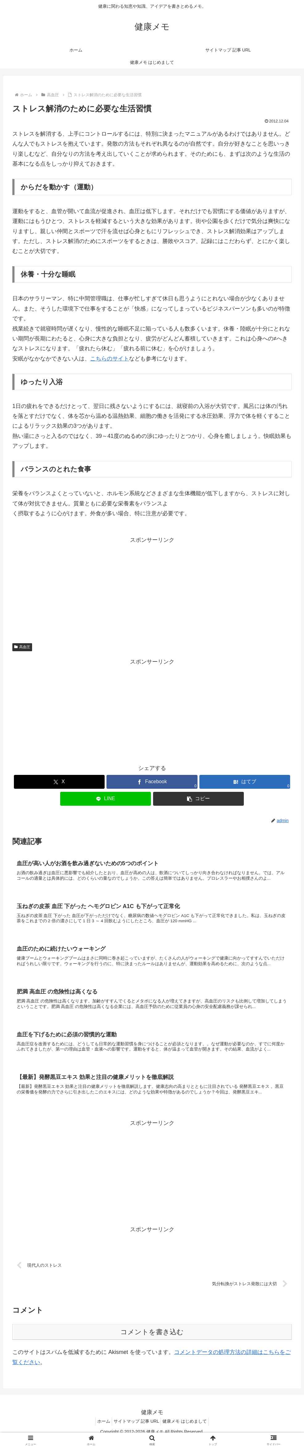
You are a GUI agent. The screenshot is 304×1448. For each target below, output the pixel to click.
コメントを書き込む (152, 1339)
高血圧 (22, 647)
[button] (198, 799)
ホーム (100, 1428)
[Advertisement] (152, 588)
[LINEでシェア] (105, 799)
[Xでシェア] (59, 782)
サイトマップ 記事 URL (136, 1428)
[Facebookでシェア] (151, 782)
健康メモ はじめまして (187, 1428)
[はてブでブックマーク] (244, 782)
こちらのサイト (109, 359)
